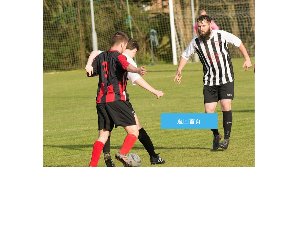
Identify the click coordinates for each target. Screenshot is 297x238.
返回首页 (189, 121)
